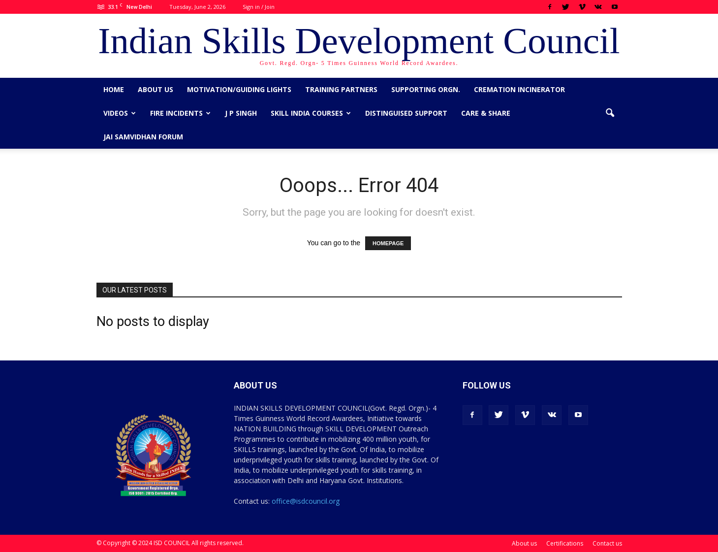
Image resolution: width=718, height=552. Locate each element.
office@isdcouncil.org (306, 501)
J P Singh (241, 113)
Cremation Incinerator (519, 89)
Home (113, 89)
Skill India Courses (311, 113)
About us (155, 89)
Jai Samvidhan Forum (143, 136)
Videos (119, 113)
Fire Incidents (180, 113)
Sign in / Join (259, 6)
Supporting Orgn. (425, 89)
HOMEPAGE (388, 243)
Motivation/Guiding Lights (239, 89)
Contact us (607, 543)
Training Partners (341, 89)
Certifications (564, 543)
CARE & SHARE (485, 113)
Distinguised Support (406, 113)
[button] (610, 113)
